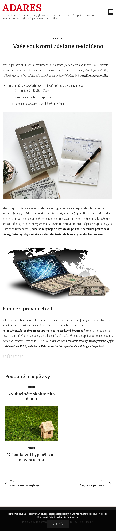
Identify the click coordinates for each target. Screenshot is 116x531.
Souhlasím (58, 524)
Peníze (58, 38)
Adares (22, 8)
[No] (111, 520)
